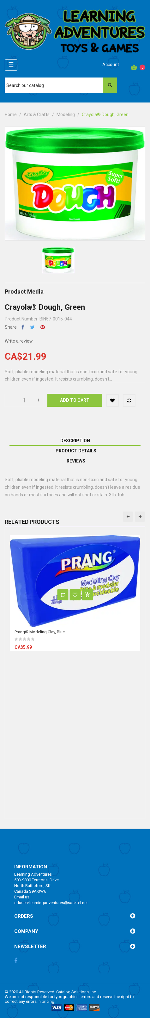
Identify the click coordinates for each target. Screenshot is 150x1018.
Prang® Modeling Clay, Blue (40, 632)
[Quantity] (24, 400)
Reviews (76, 460)
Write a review (19, 341)
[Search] (61, 85)
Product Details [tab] (76, 450)
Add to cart (74, 400)
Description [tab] (75, 440)
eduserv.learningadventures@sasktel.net (51, 902)
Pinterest (42, 327)
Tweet (32, 327)
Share (22, 327)
